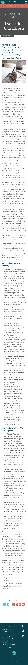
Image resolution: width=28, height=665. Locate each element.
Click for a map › (6, 633)
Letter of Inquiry (17, 495)
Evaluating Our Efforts (15, 584)
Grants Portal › (7, 647)
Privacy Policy (18, 661)
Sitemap (8, 661)
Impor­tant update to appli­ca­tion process (14, 6)
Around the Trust (8, 35)
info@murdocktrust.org (7, 638)
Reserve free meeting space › (9, 644)
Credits (13, 661)
